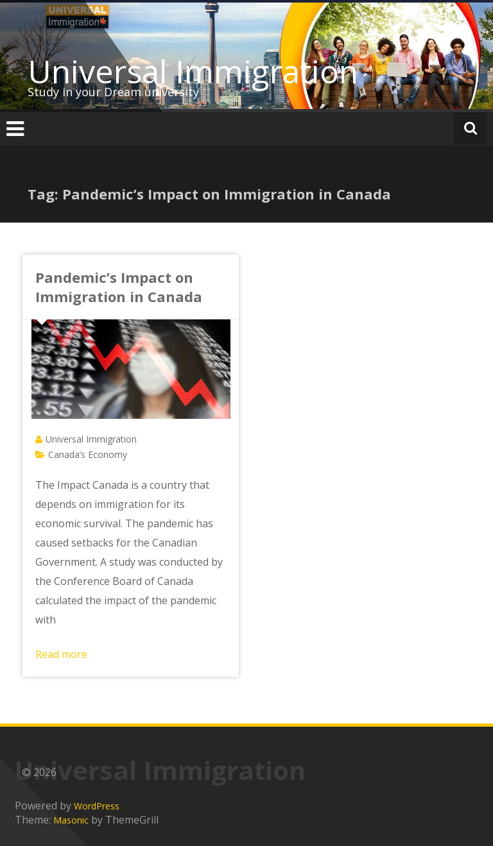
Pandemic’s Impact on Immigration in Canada (118, 286)
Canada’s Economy (87, 454)
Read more (61, 654)
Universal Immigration (193, 71)
